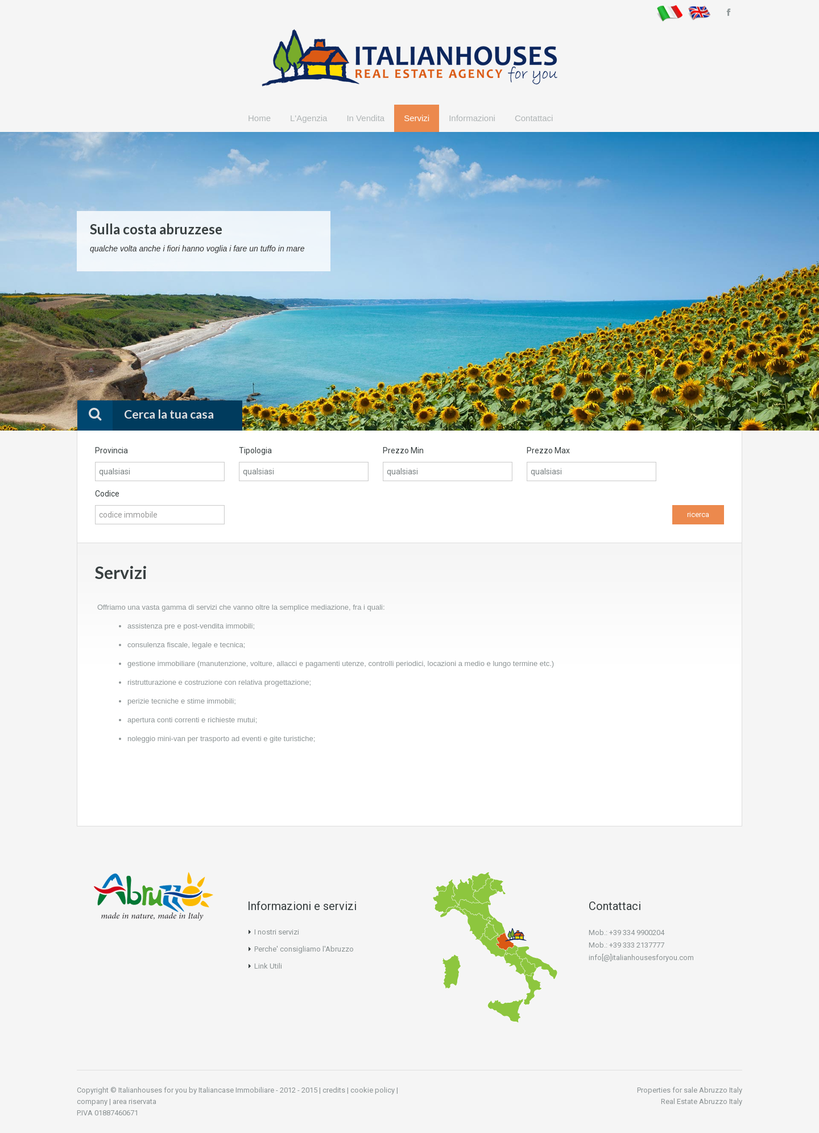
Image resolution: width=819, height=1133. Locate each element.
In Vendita (365, 118)
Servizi (416, 118)
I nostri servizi (276, 932)
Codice (107, 493)
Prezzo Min (403, 450)
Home (259, 118)
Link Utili (268, 966)
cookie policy (372, 1090)
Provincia (111, 450)
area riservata (134, 1101)
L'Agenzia (308, 118)
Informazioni (472, 118)
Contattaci (534, 118)
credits (333, 1090)
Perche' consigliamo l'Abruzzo (304, 949)
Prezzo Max (548, 450)
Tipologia (255, 450)
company (92, 1101)
